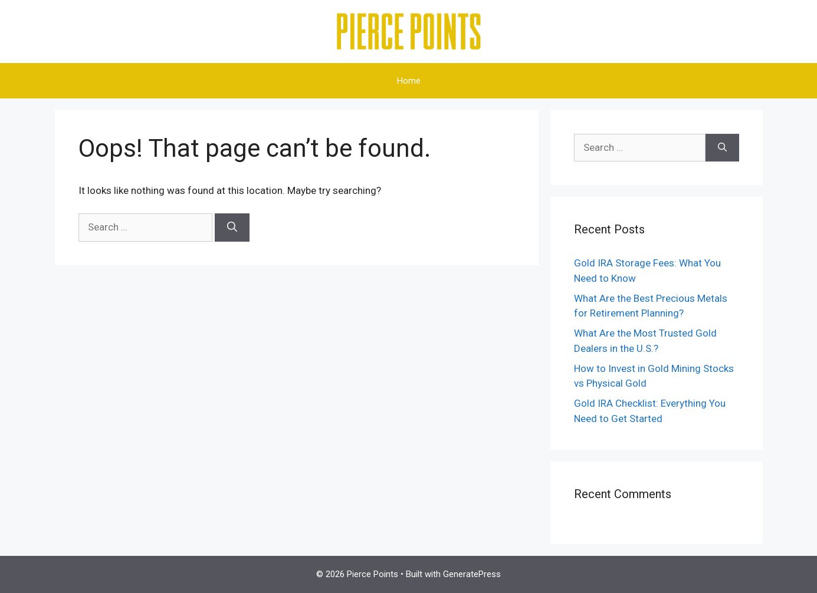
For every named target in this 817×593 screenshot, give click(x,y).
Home (409, 80)
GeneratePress (472, 574)
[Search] (232, 227)
